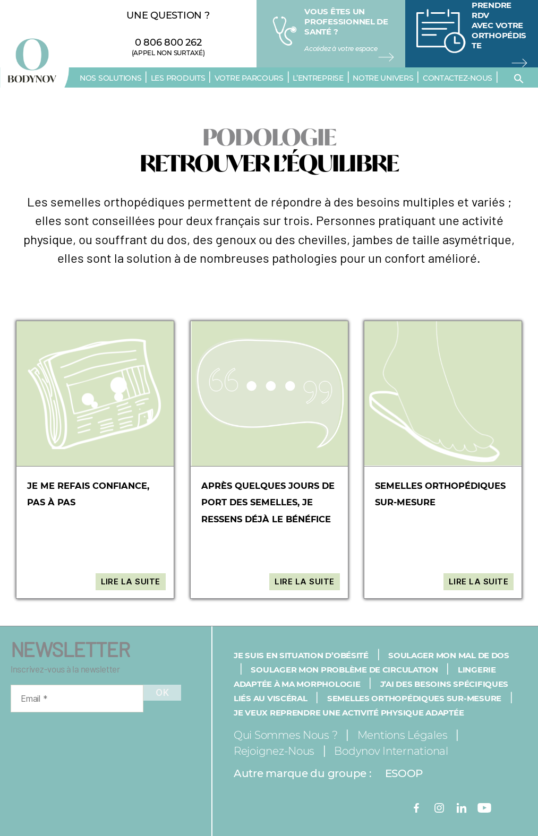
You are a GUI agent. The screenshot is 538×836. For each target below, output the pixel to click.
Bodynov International (391, 751)
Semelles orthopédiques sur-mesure (414, 698)
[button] (519, 78)
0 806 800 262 (168, 42)
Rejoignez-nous (274, 751)
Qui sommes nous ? (285, 735)
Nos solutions (111, 78)
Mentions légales (402, 735)
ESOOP (404, 773)
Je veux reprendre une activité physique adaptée (349, 713)
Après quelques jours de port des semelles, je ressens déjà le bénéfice (268, 502)
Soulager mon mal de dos (448, 655)
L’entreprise (318, 78)
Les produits (178, 78)
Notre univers (383, 78)
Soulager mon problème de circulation (344, 670)
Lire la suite (131, 581)
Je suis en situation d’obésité (301, 655)
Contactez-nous (457, 78)
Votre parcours (249, 78)
